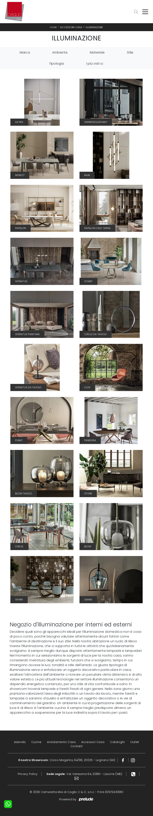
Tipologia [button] (56, 63)
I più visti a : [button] (95, 63)
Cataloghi (117, 742)
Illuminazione (94, 27)
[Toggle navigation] (145, 11)
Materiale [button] (97, 52)
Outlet (134, 742)
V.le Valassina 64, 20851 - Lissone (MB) (84, 774)
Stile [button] (130, 52)
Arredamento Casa (61, 742)
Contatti (76, 746)
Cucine (36, 742)
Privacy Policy (28, 774)
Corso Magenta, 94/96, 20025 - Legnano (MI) (66, 760)
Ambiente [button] (60, 52)
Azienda (20, 742)
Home (53, 27)
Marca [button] (25, 52)
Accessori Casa (71, 27)
